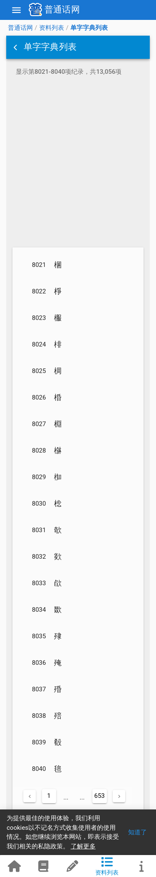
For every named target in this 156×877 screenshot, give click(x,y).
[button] (16, 47)
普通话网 (20, 27)
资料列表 (51, 27)
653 (99, 795)
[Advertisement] (78, 163)
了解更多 (83, 846)
